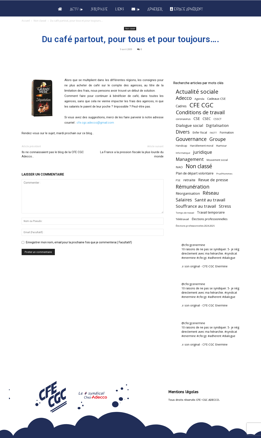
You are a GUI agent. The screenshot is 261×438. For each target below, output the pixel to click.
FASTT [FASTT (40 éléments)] (213, 132)
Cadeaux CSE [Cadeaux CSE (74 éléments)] (216, 99)
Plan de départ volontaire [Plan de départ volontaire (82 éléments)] (194, 173)
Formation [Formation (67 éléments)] (227, 132)
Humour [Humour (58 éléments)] (221, 145)
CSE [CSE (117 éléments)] (197, 118)
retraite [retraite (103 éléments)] (189, 180)
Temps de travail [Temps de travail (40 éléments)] (185, 212)
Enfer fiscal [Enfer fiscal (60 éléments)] (199, 132)
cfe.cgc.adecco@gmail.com (95, 122)
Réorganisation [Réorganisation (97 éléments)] (188, 193)
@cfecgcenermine (193, 245)
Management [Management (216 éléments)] (190, 159)
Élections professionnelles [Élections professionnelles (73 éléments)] (210, 219)
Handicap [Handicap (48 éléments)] (181, 145)
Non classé (40, 20)
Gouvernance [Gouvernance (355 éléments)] (191, 139)
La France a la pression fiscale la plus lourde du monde (132, 154)
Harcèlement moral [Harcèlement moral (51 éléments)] (201, 145)
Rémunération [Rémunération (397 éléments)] (192, 186)
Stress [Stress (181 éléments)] (225, 206)
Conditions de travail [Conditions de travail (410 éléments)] (200, 112)
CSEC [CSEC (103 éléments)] (207, 118)
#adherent (214, 258)
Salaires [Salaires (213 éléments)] (184, 200)
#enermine (188, 258)
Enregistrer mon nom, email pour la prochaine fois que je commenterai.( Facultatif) (79, 242)
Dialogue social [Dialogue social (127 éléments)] (189, 125)
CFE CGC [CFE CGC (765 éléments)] (201, 105)
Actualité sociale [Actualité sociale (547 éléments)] (197, 91)
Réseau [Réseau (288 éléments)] (211, 193)
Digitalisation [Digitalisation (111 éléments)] (217, 125)
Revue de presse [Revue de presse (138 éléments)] (213, 180)
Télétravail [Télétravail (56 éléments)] (182, 219)
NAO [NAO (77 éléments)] (179, 167)
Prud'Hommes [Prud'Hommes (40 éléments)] (224, 173)
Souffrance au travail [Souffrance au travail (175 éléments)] (196, 206)
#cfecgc (202, 258)
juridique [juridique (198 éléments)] (202, 152)
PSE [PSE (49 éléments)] (178, 180)
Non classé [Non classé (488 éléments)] (199, 166)
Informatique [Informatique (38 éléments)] (183, 152)
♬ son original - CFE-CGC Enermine (204, 266)
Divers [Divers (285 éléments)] (183, 132)
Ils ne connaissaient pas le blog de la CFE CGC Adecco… (53, 154)
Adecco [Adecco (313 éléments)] (184, 98)
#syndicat (231, 253)
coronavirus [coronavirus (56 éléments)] (183, 119)
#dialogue (228, 258)
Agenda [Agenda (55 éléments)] (199, 99)
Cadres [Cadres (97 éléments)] (181, 106)
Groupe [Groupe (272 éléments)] (217, 139)
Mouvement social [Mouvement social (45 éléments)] (217, 159)
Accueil (26, 20)
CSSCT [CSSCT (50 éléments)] (217, 119)
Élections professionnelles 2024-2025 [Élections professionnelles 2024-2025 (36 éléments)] (195, 225)
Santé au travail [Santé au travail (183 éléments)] (210, 200)
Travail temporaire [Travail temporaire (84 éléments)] (211, 212)
